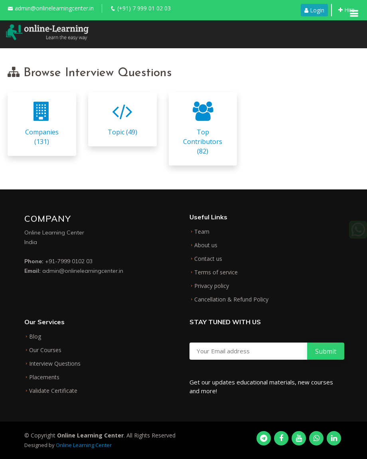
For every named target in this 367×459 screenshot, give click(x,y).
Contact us (208, 259)
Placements (44, 377)
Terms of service (216, 272)
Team (201, 231)
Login (314, 10)
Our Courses (45, 350)
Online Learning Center (84, 445)
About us (205, 245)
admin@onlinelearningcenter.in (54, 8)
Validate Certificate (53, 391)
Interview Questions (55, 363)
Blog (35, 336)
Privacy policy (211, 286)
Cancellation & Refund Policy (231, 299)
